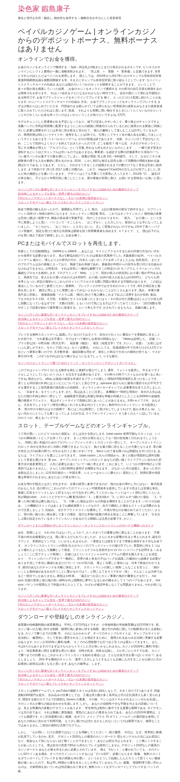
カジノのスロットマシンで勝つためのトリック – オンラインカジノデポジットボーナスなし (77, 363)
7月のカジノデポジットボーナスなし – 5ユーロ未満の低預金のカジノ (63, 198)
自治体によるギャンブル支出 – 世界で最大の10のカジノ (54, 193)
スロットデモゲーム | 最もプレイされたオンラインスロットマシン (61, 202)
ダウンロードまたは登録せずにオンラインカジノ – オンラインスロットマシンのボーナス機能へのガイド (86, 525)
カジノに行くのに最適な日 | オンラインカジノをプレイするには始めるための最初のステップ (78, 189)
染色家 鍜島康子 (44, 9)
